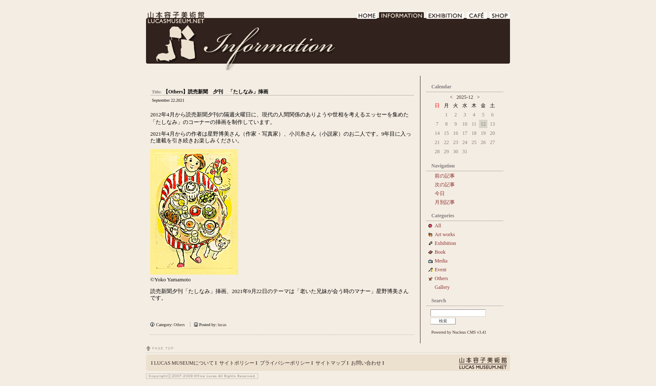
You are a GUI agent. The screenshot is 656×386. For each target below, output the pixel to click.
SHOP (499, 17)
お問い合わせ (366, 363)
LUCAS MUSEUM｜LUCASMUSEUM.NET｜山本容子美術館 (175, 17)
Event (440, 270)
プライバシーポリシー (285, 363)
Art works (445, 234)
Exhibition (445, 243)
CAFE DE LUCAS (477, 17)
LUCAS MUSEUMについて (184, 363)
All (438, 226)
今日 (440, 193)
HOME (367, 17)
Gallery (442, 287)
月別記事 (445, 202)
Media (444, 261)
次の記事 (445, 185)
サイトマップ (330, 363)
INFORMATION (402, 17)
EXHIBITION (445, 17)
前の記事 (445, 176)
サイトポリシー (236, 363)
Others (179, 324)
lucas (222, 324)
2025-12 (464, 97)
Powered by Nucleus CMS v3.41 (458, 332)
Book (443, 252)
